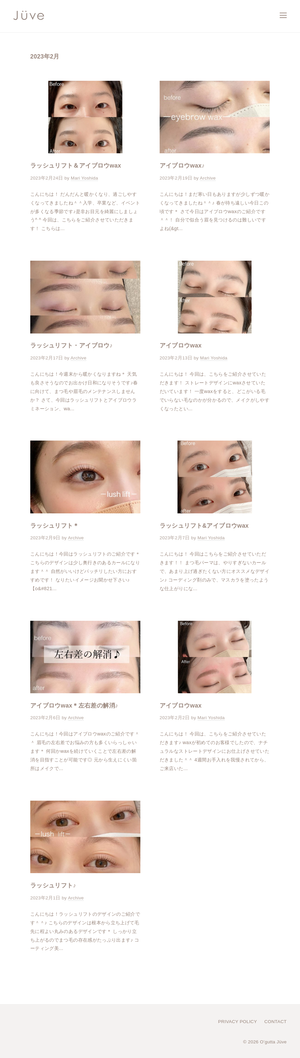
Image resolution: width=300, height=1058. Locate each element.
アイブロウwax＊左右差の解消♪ (74, 705)
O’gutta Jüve (273, 1041)
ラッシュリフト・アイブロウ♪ (71, 345)
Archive (208, 178)
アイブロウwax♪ (182, 165)
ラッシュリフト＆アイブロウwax (75, 165)
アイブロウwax (181, 345)
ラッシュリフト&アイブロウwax (204, 525)
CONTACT (275, 1021)
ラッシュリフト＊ (54, 525)
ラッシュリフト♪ (53, 885)
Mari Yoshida (84, 178)
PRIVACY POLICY (237, 1021)
